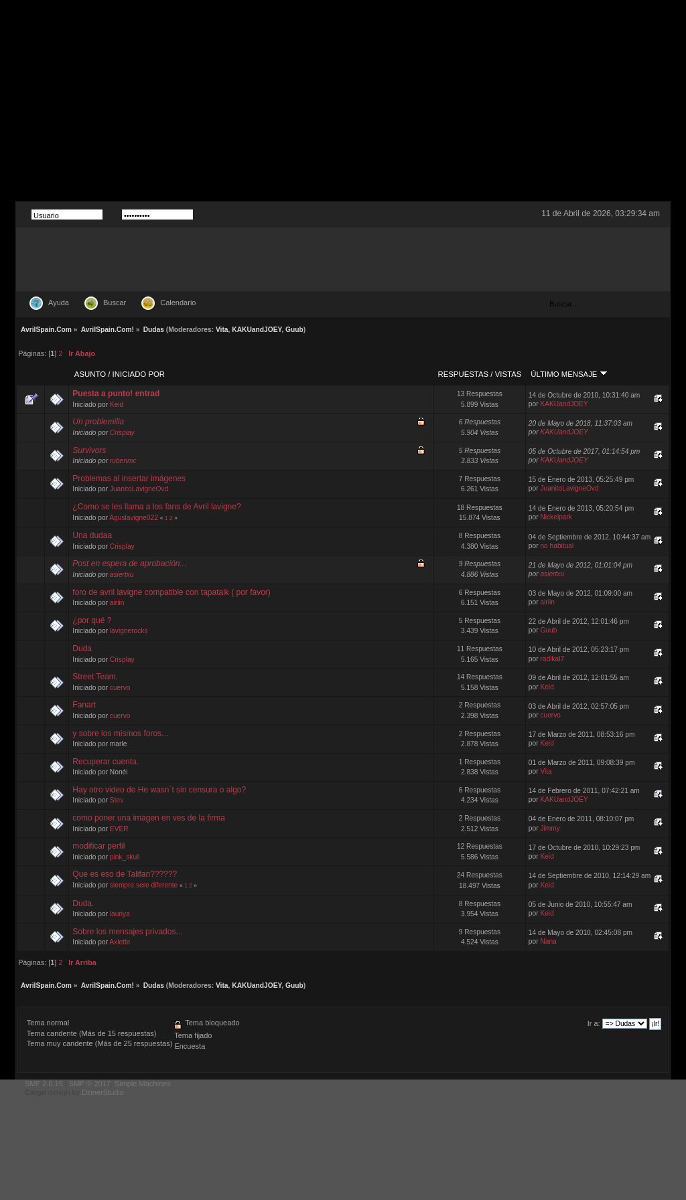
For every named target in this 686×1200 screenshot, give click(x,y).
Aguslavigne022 (133, 517)
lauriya (120, 914)
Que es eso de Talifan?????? (124, 874)
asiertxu (122, 574)
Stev (116, 800)
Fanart (84, 704)
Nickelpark (556, 517)
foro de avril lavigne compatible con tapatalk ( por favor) (171, 592)
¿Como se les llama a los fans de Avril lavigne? (156, 506)
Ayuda (58, 302)
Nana (548, 941)
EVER (119, 829)
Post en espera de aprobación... (129, 563)
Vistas (508, 374)
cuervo (120, 687)
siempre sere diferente (144, 885)
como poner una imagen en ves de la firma (148, 818)
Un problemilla (98, 421)
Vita (222, 329)
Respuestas (462, 374)
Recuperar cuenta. (105, 761)
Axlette (119, 942)
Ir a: (594, 1023)
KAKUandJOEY (256, 329)
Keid (116, 404)
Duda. (83, 903)
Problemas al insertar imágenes (129, 478)
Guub (294, 329)
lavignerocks (129, 630)
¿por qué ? (91, 620)
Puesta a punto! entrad (115, 393)
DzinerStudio (103, 1092)
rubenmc (123, 460)
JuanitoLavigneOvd (139, 489)
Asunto (90, 374)
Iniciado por (139, 374)
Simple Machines (143, 1084)
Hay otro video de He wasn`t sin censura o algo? (159, 789)
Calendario (178, 302)
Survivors (89, 450)
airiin (117, 602)
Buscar (114, 302)
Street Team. (95, 676)
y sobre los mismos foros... (120, 733)
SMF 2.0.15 (44, 1084)
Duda (82, 648)
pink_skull (125, 857)
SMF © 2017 (90, 1084)
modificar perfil (98, 846)
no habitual (556, 545)
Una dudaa (92, 535)
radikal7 (552, 659)
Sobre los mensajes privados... (127, 931)
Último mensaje (569, 374)
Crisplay (122, 432)
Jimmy (549, 828)
